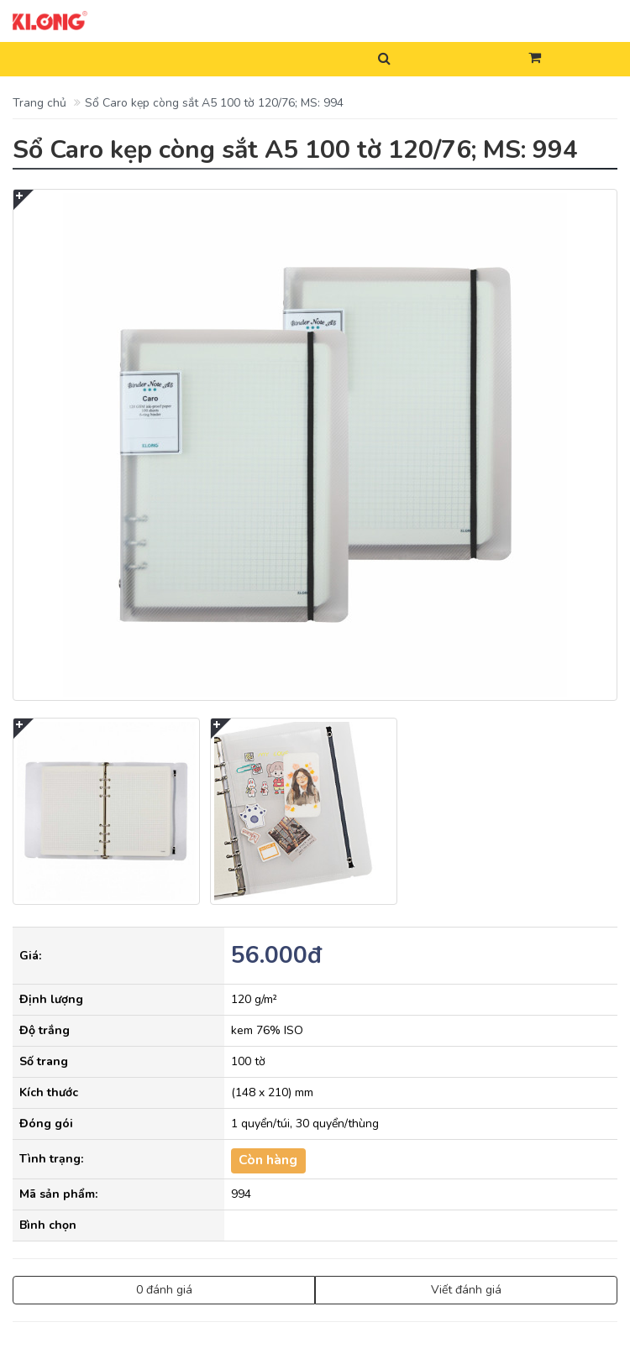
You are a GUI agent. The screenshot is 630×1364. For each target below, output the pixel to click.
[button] (534, 58)
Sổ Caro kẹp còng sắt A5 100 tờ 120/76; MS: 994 (214, 103)
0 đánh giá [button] (164, 1290)
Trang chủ (39, 103)
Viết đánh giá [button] (466, 1290)
